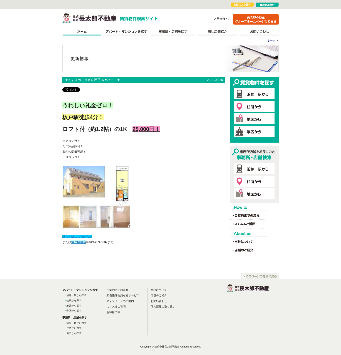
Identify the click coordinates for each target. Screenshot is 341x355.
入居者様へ (221, 18)
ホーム (81, 31)
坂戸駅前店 (78, 242)
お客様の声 (113, 312)
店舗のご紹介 (159, 295)
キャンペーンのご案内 (120, 301)
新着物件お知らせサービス (123, 295)
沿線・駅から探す (76, 295)
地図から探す (73, 305)
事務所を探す (173, 31)
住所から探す (73, 300)
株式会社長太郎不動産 (89, 18)
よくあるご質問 (116, 306)
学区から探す (73, 310)
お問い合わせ (259, 31)
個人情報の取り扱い (163, 306)
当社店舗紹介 (217, 31)
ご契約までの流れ (117, 290)
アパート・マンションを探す (126, 31)
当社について (159, 290)
